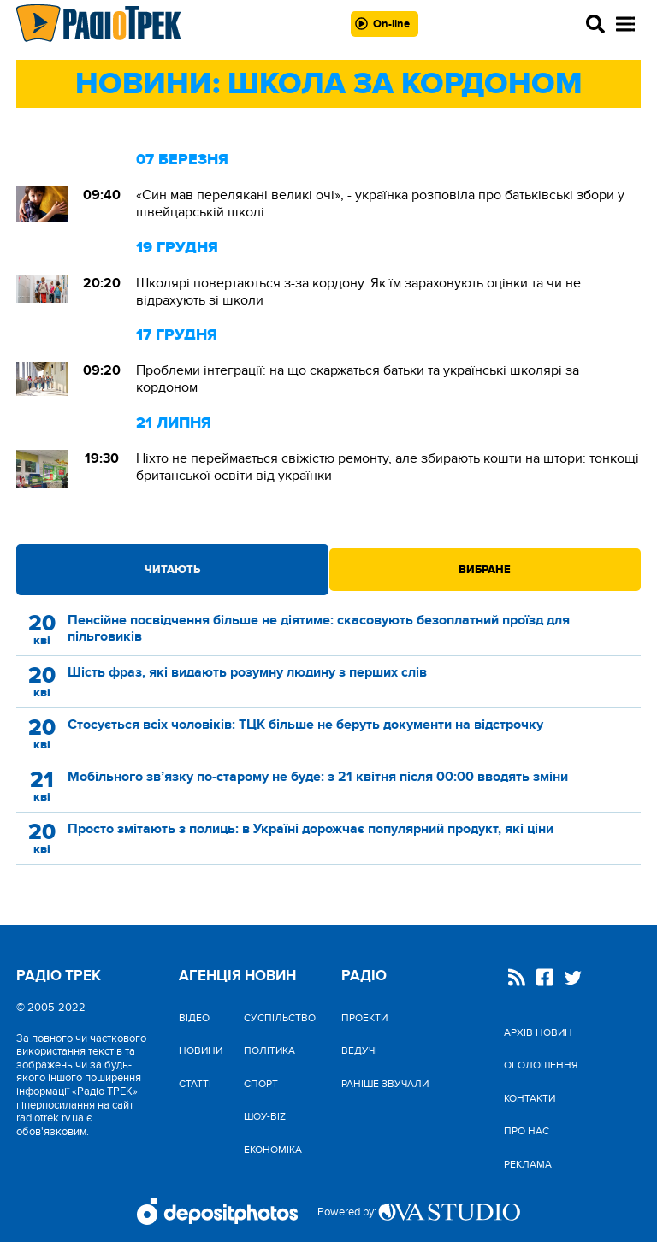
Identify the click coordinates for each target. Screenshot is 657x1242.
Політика (269, 1050)
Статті (195, 1084)
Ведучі (359, 1050)
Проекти (364, 1018)
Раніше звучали (385, 1084)
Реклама (528, 1164)
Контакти (529, 1098)
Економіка (273, 1150)
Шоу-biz (265, 1116)
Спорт (261, 1084)
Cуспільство (280, 1018)
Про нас (526, 1131)
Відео (194, 1018)
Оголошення (540, 1065)
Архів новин (538, 1032)
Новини (200, 1050)
